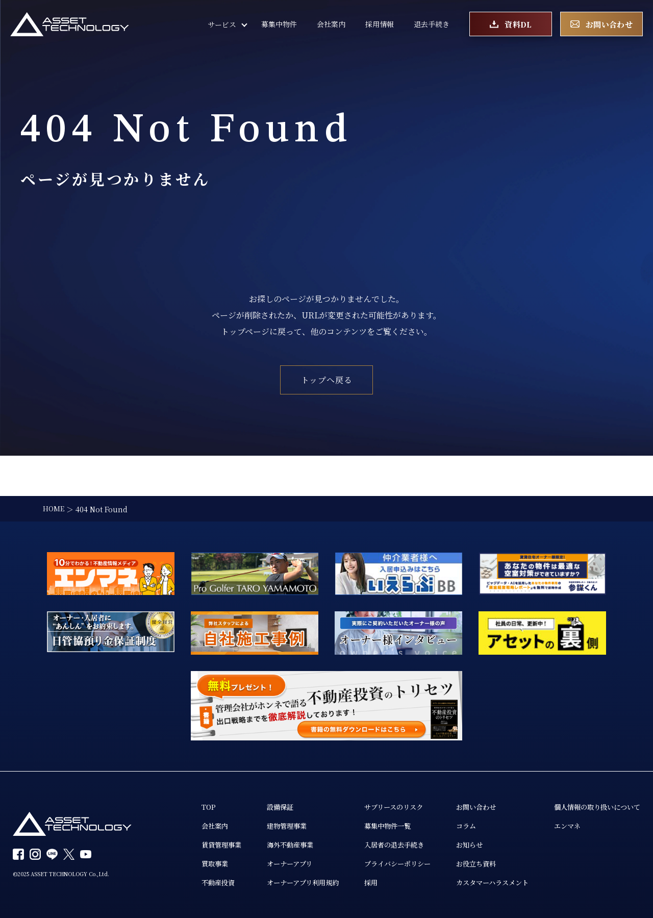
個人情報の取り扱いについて (245, 863)
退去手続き (431, 25)
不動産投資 (217, 844)
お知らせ (482, 806)
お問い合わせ (489, 767)
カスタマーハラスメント (507, 844)
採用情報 (379, 25)
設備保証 (282, 767)
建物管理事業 (289, 786)
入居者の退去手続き (403, 806)
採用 (378, 844)
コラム (478, 786)
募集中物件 (279, 25)
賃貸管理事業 (220, 806)
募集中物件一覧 (396, 786)
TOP (206, 767)
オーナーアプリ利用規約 (306, 844)
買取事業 (213, 825)
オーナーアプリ (292, 825)
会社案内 (331, 25)
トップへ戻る (327, 380)
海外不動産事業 (293, 806)
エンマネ (213, 882)
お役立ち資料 (489, 825)
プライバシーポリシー (406, 825)
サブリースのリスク (402, 767)
